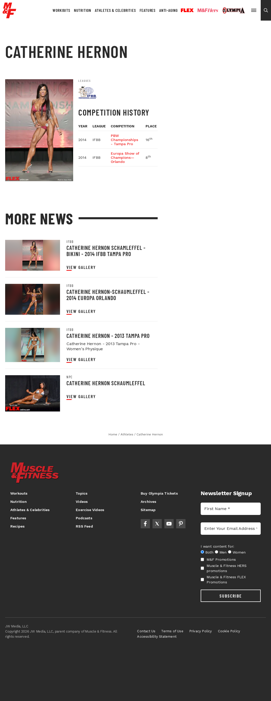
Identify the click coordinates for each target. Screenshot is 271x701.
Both (209, 552)
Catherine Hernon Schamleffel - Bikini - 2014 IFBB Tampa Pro (106, 250)
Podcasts (84, 518)
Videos (82, 502)
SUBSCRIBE (230, 596)
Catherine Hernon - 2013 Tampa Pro (108, 335)
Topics (81, 493)
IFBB (69, 241)
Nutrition (82, 10)
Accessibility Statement (156, 636)
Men (223, 552)
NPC (69, 377)
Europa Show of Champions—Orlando (125, 157)
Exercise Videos (90, 510)
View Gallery (81, 267)
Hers (208, 10)
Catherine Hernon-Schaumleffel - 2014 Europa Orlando (107, 294)
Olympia (234, 10)
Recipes (17, 526)
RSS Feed (84, 526)
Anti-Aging (168, 10)
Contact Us (146, 631)
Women (239, 552)
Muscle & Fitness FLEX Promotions (223, 579)
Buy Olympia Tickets (159, 493)
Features (148, 10)
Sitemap (148, 510)
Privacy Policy (200, 631)
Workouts (61, 10)
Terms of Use (172, 631)
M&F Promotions (218, 559)
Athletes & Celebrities (115, 10)
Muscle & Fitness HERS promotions (224, 568)
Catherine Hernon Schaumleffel (105, 383)
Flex (187, 10)
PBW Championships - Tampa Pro (124, 140)
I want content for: (217, 546)
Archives (148, 502)
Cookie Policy (229, 631)
